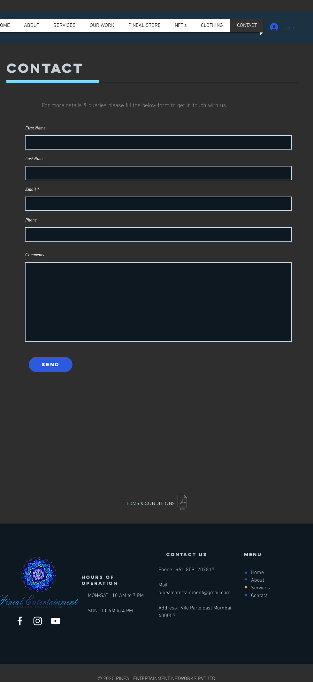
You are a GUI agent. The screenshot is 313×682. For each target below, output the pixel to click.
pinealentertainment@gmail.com (194, 593)
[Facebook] (20, 621)
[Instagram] (37, 621)
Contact (259, 596)
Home (257, 573)
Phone (31, 220)
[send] (51, 364)
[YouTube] (55, 621)
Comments (34, 255)
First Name (35, 128)
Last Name (34, 159)
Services (260, 588)
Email (30, 189)
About (257, 580)
